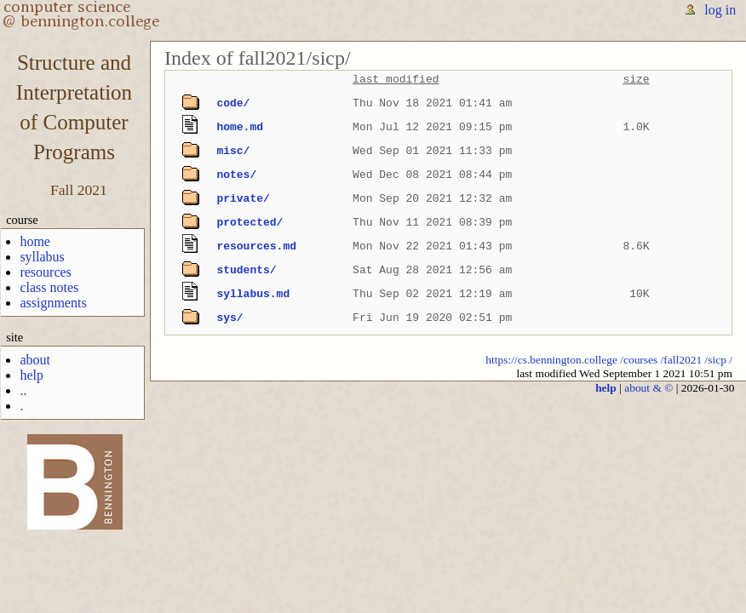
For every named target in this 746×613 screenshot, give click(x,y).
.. (23, 390)
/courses (638, 359)
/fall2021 (682, 359)
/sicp (715, 359)
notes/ (236, 174)
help (31, 375)
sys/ (229, 317)
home (35, 241)
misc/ (233, 150)
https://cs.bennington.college (551, 359)
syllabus (42, 256)
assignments (53, 302)
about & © (648, 387)
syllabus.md (253, 293)
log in (720, 10)
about (35, 359)
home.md (239, 127)
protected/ (249, 222)
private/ (242, 198)
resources (45, 272)
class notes (49, 287)
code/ (233, 103)
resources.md (256, 246)
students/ (246, 270)
